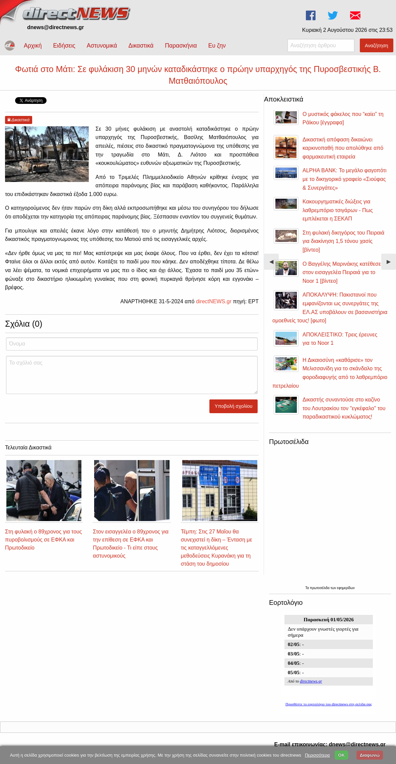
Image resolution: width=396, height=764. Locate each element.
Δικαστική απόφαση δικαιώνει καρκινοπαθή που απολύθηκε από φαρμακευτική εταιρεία (343, 148)
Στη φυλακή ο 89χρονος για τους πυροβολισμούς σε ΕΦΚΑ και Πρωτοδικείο (43, 540)
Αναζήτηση (376, 45)
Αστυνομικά (102, 45)
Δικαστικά (140, 45)
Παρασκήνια (181, 45)
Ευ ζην (217, 45)
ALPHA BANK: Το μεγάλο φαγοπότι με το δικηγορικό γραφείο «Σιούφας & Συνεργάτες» (344, 179)
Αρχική (33, 45)
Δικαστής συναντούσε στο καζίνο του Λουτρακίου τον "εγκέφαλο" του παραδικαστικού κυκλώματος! (344, 408)
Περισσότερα (317, 755)
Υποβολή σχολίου (234, 406)
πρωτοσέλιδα (320, 588)
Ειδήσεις (64, 45)
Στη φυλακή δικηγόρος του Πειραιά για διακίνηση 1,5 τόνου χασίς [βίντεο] (343, 241)
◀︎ (274, 264)
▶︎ (391, 264)
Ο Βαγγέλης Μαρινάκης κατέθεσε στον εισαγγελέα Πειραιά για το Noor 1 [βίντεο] (342, 272)
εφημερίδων (346, 588)
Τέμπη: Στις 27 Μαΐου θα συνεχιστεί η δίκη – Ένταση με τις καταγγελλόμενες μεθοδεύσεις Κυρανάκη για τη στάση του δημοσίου (216, 548)
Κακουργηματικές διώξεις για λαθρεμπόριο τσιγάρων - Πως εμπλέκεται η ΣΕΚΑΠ (338, 210)
